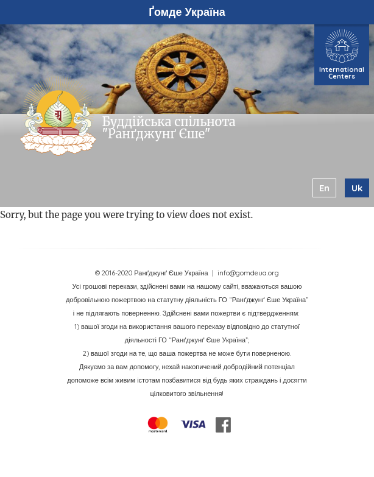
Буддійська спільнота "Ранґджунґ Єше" (169, 127)
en (324, 188)
